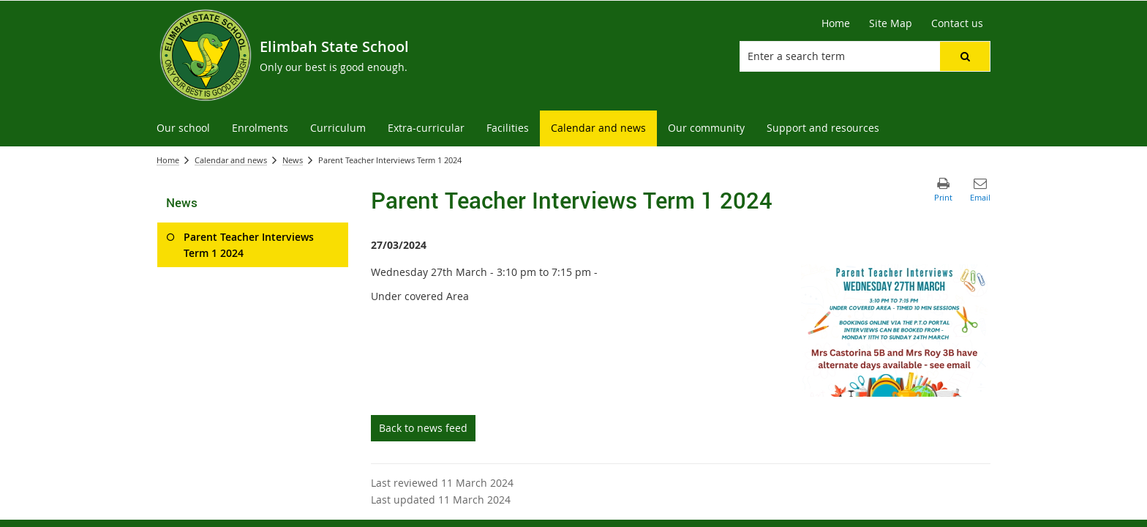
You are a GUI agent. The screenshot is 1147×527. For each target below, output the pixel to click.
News (292, 159)
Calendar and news (231, 159)
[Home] (835, 23)
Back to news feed (423, 428)
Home (168, 159)
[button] (965, 56)
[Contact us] (957, 23)
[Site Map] (891, 23)
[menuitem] (183, 128)
